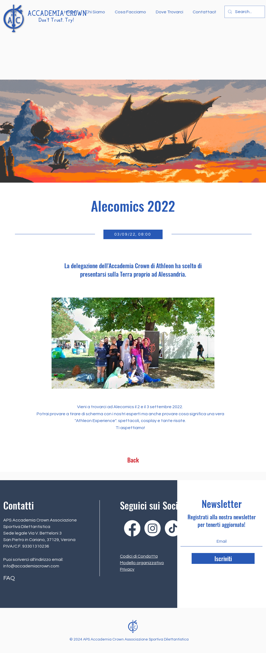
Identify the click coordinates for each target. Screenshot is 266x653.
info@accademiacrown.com (31, 566)
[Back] (133, 459)
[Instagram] (152, 528)
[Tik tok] (173, 528)
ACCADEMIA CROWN (57, 14)
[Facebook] (132, 528)
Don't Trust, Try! (56, 20)
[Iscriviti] (223, 558)
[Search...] (244, 12)
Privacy (127, 569)
